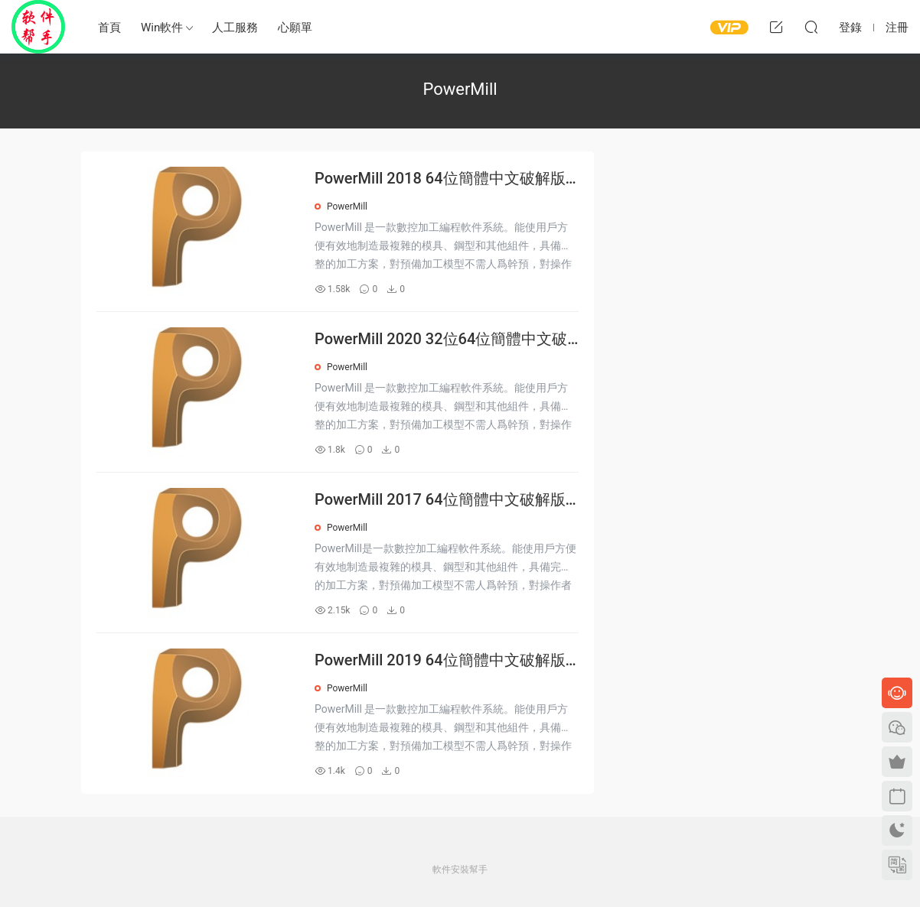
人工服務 (235, 27)
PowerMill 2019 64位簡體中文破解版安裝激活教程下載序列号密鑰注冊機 (440, 661)
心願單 (295, 27)
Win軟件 (162, 27)
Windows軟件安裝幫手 (38, 27)
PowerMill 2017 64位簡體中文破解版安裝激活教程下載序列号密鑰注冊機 (440, 500)
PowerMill (347, 206)
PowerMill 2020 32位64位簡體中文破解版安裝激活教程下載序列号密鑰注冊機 (445, 340)
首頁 (109, 27)
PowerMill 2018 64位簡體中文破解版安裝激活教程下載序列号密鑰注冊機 (440, 179)
